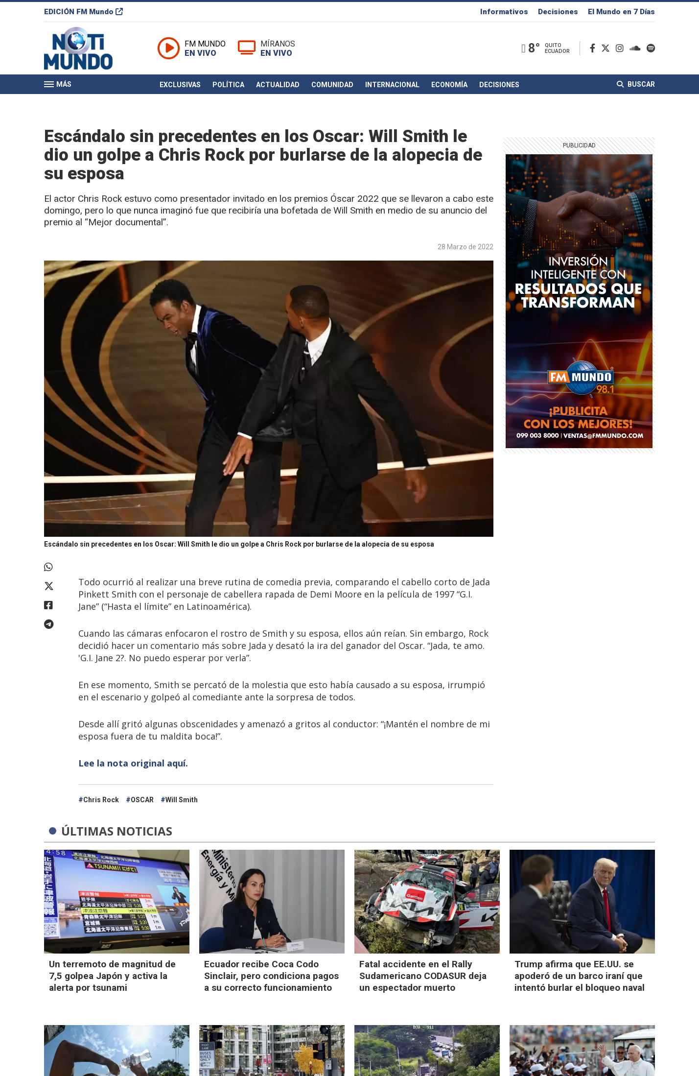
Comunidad (332, 85)
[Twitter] (607, 48)
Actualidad (278, 85)
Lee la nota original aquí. (134, 763)
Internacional (392, 85)
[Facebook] (594, 48)
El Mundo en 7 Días (621, 11)
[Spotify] (651, 48)
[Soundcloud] (637, 48)
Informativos (504, 11)
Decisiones (558, 11)
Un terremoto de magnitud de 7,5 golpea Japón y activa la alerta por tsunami (112, 975)
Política (228, 85)
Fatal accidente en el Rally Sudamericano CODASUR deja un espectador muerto (423, 975)
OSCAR (142, 800)
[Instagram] (622, 48)
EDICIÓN (83, 11)
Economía (449, 85)
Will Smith (181, 800)
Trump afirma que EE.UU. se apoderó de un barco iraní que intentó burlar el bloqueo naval (579, 975)
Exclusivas (180, 85)
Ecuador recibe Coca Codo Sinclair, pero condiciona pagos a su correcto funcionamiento (271, 975)
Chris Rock (101, 800)
